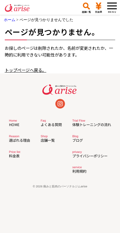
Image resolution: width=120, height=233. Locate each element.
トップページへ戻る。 (25, 70)
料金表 (14, 154)
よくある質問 (51, 123)
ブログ (77, 139)
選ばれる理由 (19, 139)
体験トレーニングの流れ (91, 123)
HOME (14, 123)
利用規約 (79, 170)
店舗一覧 (48, 139)
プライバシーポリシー (90, 154)
